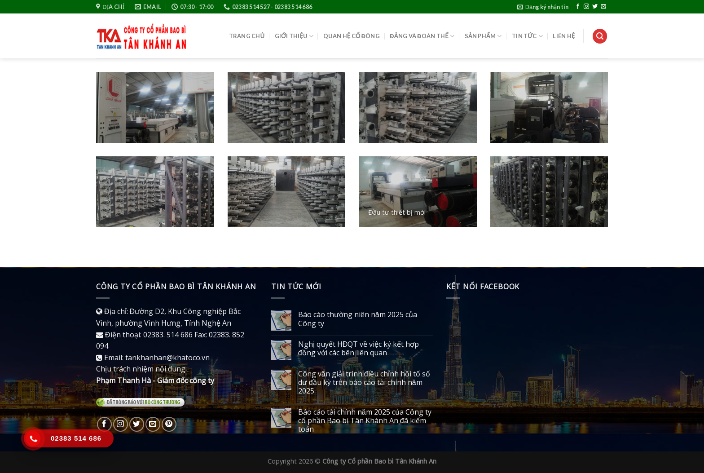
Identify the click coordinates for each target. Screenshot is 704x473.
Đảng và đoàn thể (422, 36)
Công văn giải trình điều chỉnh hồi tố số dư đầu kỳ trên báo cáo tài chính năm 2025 (364, 383)
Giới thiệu (294, 36)
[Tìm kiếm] (600, 36)
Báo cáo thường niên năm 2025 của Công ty (357, 318)
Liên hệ (564, 36)
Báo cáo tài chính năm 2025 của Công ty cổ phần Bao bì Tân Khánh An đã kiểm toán (364, 421)
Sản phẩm (483, 36)
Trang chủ (247, 36)
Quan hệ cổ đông (351, 36)
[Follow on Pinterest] (169, 424)
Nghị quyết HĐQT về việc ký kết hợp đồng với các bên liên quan (358, 348)
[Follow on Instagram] (586, 7)
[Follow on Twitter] (595, 7)
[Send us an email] (603, 7)
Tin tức (527, 36)
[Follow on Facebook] (578, 7)
